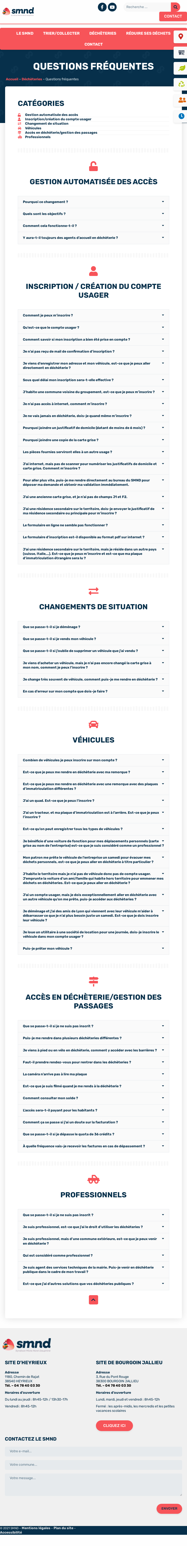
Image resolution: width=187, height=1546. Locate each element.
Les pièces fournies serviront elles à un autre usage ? (67, 456)
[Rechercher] (175, 7)
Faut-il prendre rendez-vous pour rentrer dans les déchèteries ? (77, 1074)
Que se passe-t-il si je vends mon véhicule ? (59, 646)
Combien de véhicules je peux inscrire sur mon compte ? (70, 769)
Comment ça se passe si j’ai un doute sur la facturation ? (70, 1134)
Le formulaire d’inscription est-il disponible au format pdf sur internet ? (83, 542)
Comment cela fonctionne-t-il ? (50, 228)
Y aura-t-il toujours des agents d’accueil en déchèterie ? (70, 240)
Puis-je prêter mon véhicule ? (47, 958)
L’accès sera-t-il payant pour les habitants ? (60, 1121)
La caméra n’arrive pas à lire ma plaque (55, 1086)
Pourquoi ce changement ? (45, 204)
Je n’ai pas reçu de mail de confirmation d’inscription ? (68, 356)
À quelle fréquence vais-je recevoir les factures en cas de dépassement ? (84, 1158)
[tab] (93, 204)
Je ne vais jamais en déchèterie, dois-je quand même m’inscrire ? (77, 420)
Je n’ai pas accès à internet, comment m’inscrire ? (65, 409)
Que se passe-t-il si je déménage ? (51, 634)
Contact (93, 44)
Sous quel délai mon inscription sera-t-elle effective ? (68, 384)
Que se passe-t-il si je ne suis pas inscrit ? (58, 1038)
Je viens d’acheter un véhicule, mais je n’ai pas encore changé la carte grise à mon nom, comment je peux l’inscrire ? (87, 672)
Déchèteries (102, 33)
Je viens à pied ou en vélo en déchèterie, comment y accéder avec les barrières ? (90, 1061)
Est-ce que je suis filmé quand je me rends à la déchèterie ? (72, 1098)
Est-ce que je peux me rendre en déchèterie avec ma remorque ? (76, 781)
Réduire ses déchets (148, 33)
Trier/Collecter (61, 33)
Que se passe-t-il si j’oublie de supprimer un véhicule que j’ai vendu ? (80, 658)
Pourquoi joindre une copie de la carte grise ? (60, 444)
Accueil (12, 79)
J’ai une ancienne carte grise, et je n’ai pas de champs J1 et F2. (75, 501)
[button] (173, 16)
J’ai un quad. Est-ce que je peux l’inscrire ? (58, 810)
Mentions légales (36, 1539)
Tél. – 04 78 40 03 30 (22, 1397)
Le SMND (24, 33)
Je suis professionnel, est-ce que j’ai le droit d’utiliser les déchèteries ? (83, 1241)
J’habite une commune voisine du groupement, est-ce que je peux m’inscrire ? (89, 397)
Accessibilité (11, 1544)
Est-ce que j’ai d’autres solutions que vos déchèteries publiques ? (78, 1298)
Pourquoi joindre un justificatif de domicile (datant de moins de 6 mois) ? (84, 432)
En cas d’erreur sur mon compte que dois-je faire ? (65, 698)
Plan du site (63, 1539)
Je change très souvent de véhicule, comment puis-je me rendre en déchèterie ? (90, 686)
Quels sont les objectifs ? (44, 216)
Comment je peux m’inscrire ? (48, 320)
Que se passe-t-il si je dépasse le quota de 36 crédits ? (68, 1146)
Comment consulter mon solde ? (50, 1110)
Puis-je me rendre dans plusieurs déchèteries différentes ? (72, 1050)
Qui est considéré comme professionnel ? (58, 1269)
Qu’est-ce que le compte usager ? (51, 332)
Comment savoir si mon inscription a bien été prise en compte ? (76, 344)
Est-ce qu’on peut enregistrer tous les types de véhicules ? (72, 838)
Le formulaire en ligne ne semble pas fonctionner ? (65, 530)
